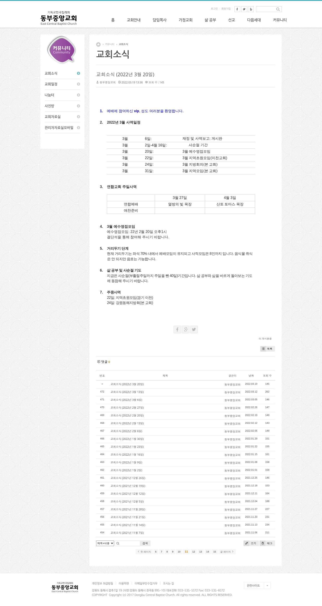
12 (193, 551)
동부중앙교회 (108, 82)
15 (214, 551)
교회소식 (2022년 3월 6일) (126, 400)
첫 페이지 (144, 551)
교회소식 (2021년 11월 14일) (127, 525)
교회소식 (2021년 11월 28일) (127, 509)
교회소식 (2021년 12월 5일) (127, 501)
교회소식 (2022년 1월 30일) (127, 439)
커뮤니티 (109, 44)
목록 (266, 349)
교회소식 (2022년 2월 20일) (127, 415)
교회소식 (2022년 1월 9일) (126, 462)
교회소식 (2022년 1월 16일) (127, 454)
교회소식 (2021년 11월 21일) (127, 517)
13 (200, 551)
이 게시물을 (265, 338)
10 (179, 551)
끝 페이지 (227, 551)
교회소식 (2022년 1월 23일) (127, 447)
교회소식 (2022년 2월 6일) (126, 431)
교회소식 (123, 44)
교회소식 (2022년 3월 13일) (127, 392)
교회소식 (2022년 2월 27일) (127, 408)
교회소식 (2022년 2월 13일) (127, 423)
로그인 (214, 9)
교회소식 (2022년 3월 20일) (125, 74)
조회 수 (267, 376)
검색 (145, 543)
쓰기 (250, 543)
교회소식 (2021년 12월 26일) (127, 478)
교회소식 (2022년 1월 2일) (126, 470)
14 (207, 551)
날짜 (251, 376)
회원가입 (226, 9)
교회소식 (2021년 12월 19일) (127, 486)
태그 (266, 543)
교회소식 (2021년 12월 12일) (127, 494)
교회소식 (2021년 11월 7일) (127, 533)
